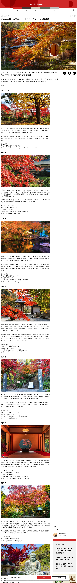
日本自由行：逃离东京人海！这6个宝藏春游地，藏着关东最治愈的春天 (64, 551)
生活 (54, 10)
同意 (44, 577)
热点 (45, 10)
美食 (26, 10)
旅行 (17, 10)
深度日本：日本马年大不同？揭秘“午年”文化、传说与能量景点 (64, 566)
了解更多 (58, 577)
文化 (36, 10)
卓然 (2, 85)
